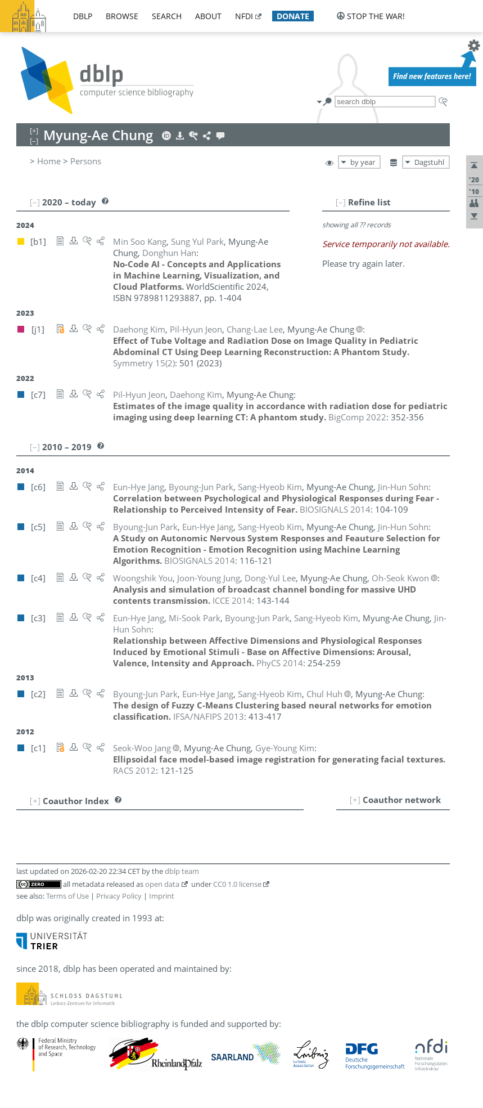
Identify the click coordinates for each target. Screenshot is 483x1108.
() (144, 363)
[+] (355, 799)
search (167, 16)
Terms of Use (67, 896)
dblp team (182, 871)
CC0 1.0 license (237, 884)
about (208, 16)
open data (162, 884)
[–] (341, 202)
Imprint (161, 896)
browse (122, 16)
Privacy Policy (119, 896)
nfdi (244, 16)
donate (293, 16)
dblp (82, 16)
